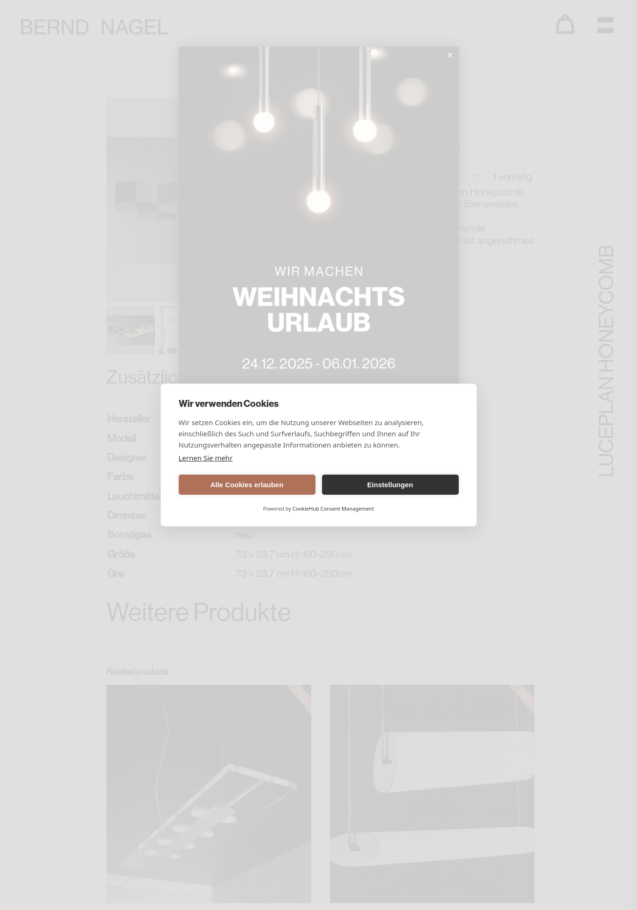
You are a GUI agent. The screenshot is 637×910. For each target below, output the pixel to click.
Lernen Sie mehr (206, 457)
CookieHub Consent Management (333, 508)
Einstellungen (390, 485)
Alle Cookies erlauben (247, 485)
